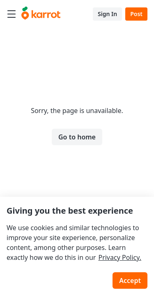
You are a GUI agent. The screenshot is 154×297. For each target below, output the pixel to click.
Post (136, 14)
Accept (130, 280)
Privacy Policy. (119, 257)
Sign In (107, 14)
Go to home (77, 136)
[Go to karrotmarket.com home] (40, 14)
